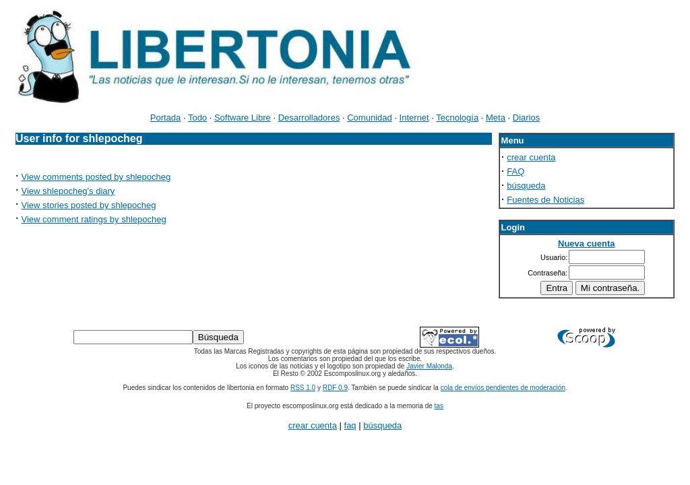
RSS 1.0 (302, 387)
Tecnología (457, 117)
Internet (414, 117)
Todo (197, 117)
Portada (165, 117)
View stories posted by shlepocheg (89, 205)
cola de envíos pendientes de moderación (503, 387)
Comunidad (369, 117)
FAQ (515, 171)
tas (439, 406)
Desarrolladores (309, 117)
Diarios (526, 117)
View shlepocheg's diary (68, 191)
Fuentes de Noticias (545, 200)
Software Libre (242, 117)
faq (350, 425)
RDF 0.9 (335, 387)
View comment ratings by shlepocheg (94, 219)
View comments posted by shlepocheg (96, 177)
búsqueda (526, 186)
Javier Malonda (429, 366)
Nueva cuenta (586, 243)
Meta (495, 117)
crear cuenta (531, 157)
